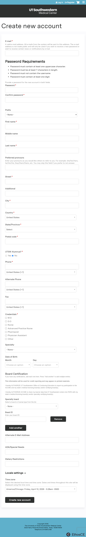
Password (10, 85)
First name (10, 122)
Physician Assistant (17, 335)
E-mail (8, 41)
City (7, 201)
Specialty (9, 345)
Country (9, 212)
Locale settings (14, 472)
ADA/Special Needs (14, 447)
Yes (9, 255)
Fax (7, 297)
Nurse (10, 325)
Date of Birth (11, 357)
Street (8, 176)
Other (10, 339)
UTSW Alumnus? (13, 252)
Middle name (11, 133)
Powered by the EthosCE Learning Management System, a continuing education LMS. (75, 534)
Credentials (10, 314)
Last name (10, 145)
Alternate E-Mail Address (17, 435)
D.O (9, 321)
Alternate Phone (13, 279)
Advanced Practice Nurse (20, 328)
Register (70, 2)
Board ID (9, 412)
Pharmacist (13, 332)
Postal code (10, 236)
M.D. (10, 318)
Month (8, 360)
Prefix (8, 110)
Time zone (10, 479)
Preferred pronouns (14, 157)
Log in (60, 2)
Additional (10, 188)
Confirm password (14, 95)
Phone (8, 262)
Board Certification (16, 373)
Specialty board (12, 399)
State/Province (12, 224)
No (15, 255)
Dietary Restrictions (14, 459)
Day (34, 360)
